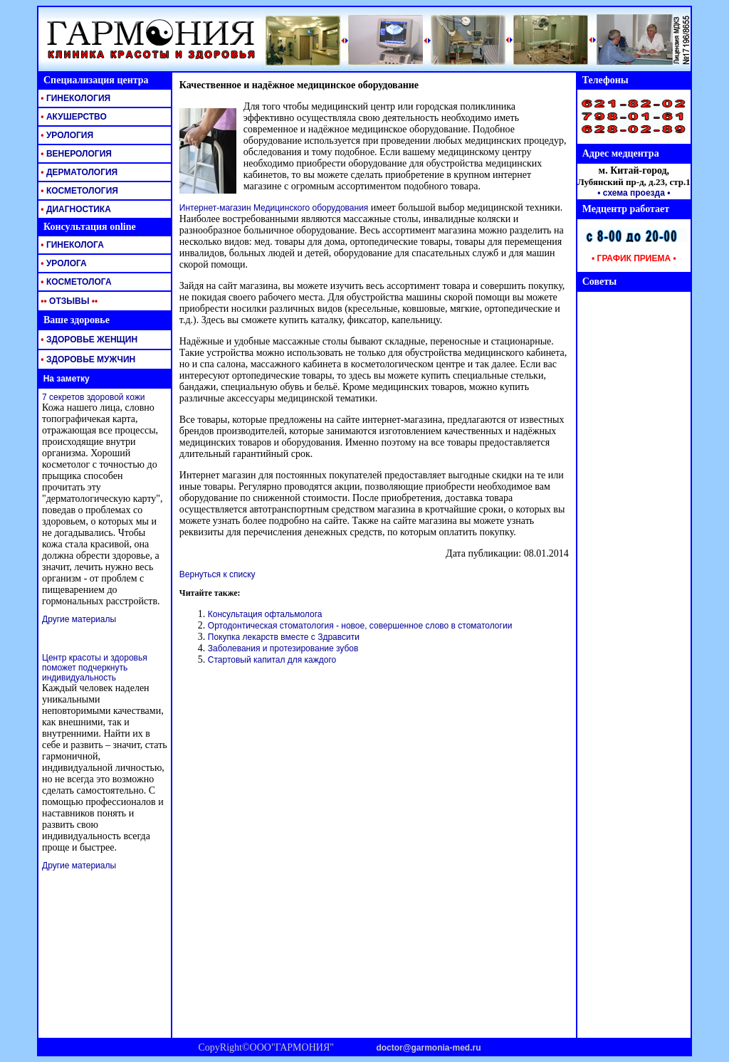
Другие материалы (79, 619)
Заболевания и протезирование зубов (283, 648)
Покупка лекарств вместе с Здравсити (284, 637)
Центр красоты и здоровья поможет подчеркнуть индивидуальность (94, 668)
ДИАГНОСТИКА (74, 209)
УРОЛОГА (62, 263)
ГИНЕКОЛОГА (71, 245)
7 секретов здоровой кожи (93, 397)
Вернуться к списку (217, 574)
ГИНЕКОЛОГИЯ (74, 98)
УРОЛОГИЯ (65, 135)
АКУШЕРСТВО (72, 117)
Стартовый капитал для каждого (272, 660)
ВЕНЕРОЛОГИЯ (75, 154)
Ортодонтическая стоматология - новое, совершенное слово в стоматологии (360, 626)
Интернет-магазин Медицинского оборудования (274, 208)
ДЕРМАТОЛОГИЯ (77, 172)
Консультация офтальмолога (265, 614)
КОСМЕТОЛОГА (75, 282)
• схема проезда (631, 193)
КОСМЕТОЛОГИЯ (78, 191)
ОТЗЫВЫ (68, 301)
